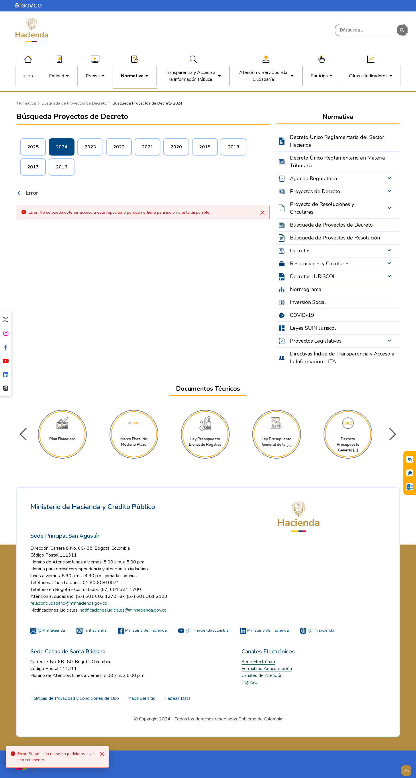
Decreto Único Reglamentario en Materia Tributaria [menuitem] (337, 161)
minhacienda (91, 630)
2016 (61, 167)
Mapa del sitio (141, 698)
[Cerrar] (262, 212)
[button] (393, 434)
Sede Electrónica (258, 662)
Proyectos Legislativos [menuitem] (316, 340)
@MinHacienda (47, 630)
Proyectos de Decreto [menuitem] (315, 191)
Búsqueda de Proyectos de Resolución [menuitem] (335, 237)
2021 (147, 147)
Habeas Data (177, 698)
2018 (233, 147)
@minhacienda (317, 630)
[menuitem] (28, 76)
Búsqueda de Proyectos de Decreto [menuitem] (331, 224)
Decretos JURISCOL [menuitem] (313, 276)
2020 (176, 147)
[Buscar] (366, 30)
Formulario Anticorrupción (267, 668)
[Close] (101, 754)
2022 (119, 147)
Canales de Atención (262, 675)
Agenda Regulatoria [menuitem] (313, 178)
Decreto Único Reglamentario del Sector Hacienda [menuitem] (337, 141)
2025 (33, 147)
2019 (205, 147)
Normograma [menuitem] (305, 289)
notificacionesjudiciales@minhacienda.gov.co (123, 610)
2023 (90, 147)
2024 (61, 147)
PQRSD (250, 682)
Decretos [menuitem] (300, 250)
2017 (33, 167)
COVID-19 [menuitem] (302, 315)
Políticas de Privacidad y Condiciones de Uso (74, 698)
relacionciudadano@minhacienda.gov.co (68, 603)
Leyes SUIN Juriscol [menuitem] (313, 328)
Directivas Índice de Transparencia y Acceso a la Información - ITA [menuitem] (342, 357)
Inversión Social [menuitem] (308, 302)
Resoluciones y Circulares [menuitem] (320, 263)
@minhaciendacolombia (203, 630)
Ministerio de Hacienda (142, 630)
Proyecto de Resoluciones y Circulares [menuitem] (322, 208)
